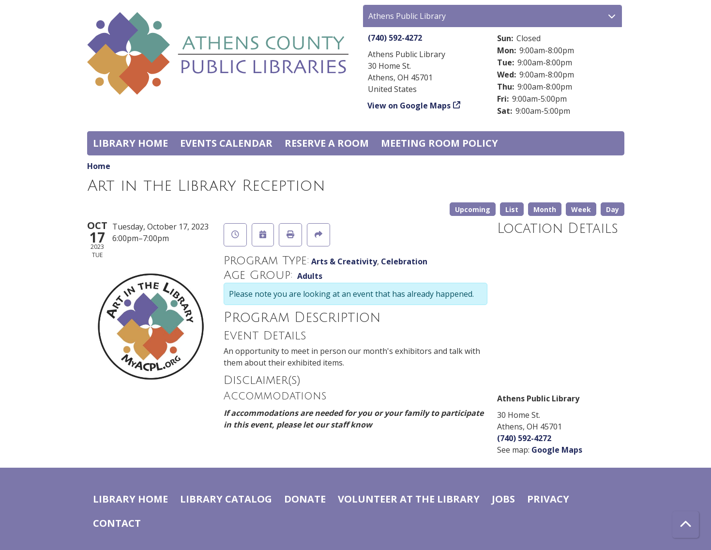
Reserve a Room (327, 143)
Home (98, 166)
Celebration (404, 261)
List (511, 209)
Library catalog (226, 498)
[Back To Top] (685, 524)
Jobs (503, 498)
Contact (117, 523)
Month (544, 209)
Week (581, 209)
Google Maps (556, 449)
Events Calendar (226, 143)
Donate (305, 498)
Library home (130, 143)
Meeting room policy (439, 143)
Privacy (548, 498)
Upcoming (472, 209)
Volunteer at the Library (409, 498)
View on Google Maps (409, 105)
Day (612, 209)
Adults (309, 276)
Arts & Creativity (344, 261)
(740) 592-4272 (395, 37)
